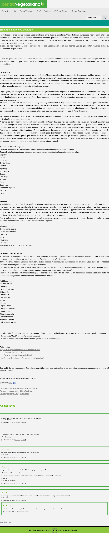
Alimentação (4, 388)
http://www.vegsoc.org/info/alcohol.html (16, 355)
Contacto (54, 529)
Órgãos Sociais (43, 11)
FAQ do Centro (61, 11)
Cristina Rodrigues (26, 391)
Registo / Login (9, 11)
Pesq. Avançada (79, 11)
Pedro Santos (24, 394)
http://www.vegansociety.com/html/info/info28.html (20, 350)
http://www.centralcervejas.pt (31, 122)
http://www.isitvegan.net (30, 336)
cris (6, 511)
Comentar (4, 383)
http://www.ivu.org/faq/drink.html (13, 352)
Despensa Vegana (31, 388)
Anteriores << (5, 522)
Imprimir (23, 422)
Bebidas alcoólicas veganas (16, 29)
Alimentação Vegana (16, 388)
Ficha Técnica (26, 11)
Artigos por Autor (12, 391)
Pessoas (3, 391)
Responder (17, 422)
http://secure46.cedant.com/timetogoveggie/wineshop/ (22, 358)
